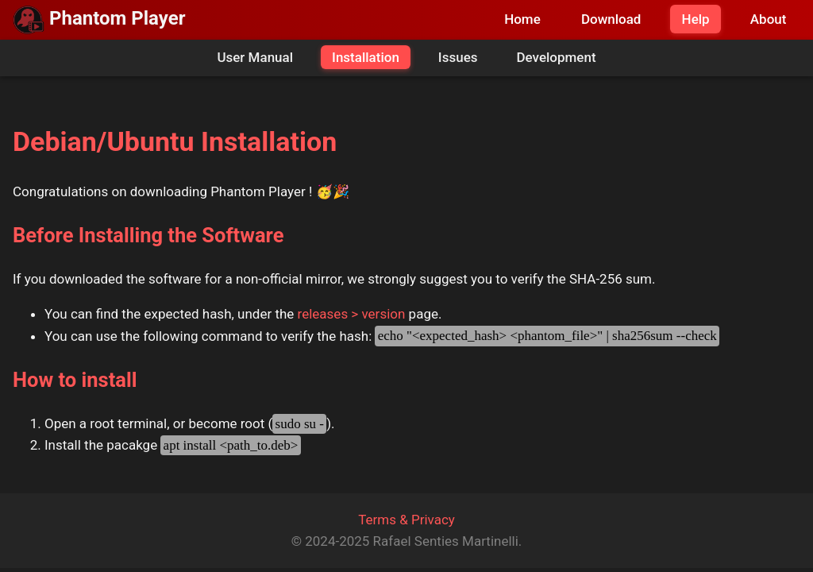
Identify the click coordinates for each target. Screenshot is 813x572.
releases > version (352, 314)
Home (522, 19)
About (768, 19)
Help (696, 19)
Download (611, 19)
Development (555, 57)
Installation (365, 57)
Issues (458, 57)
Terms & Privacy (406, 520)
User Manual (255, 57)
